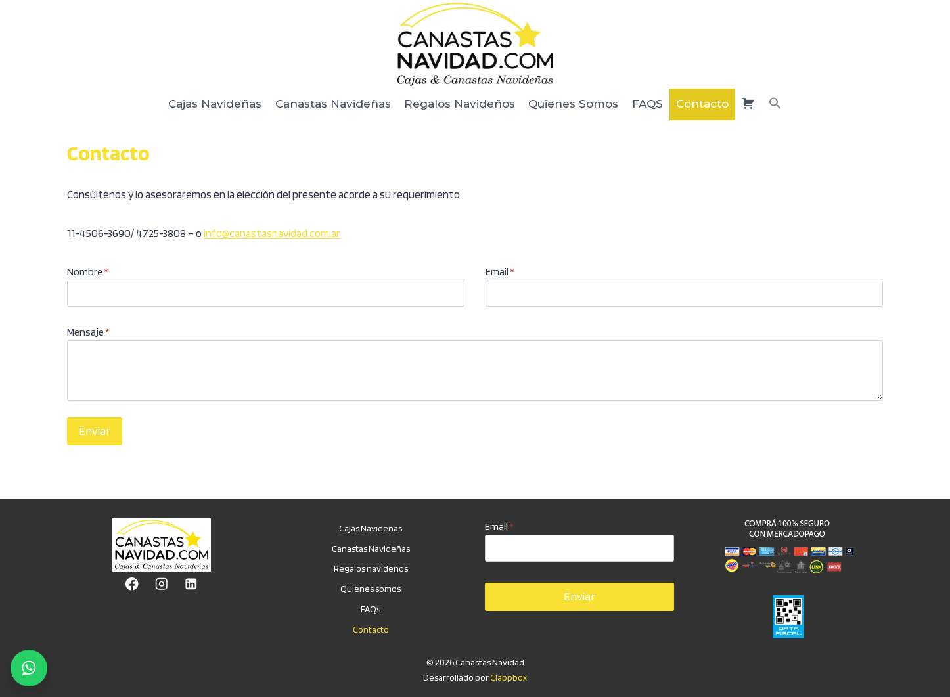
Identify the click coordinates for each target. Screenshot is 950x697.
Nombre (87, 271)
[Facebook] (132, 584)
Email (500, 271)
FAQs (370, 609)
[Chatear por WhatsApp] (29, 668)
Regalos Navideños (459, 103)
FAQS (647, 103)
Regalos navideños (371, 568)
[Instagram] (161, 584)
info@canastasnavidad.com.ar (272, 233)
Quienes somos (370, 588)
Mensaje (88, 332)
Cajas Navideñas (214, 103)
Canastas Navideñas (333, 103)
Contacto (702, 103)
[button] (775, 104)
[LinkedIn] (191, 584)
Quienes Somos (573, 103)
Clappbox (508, 677)
